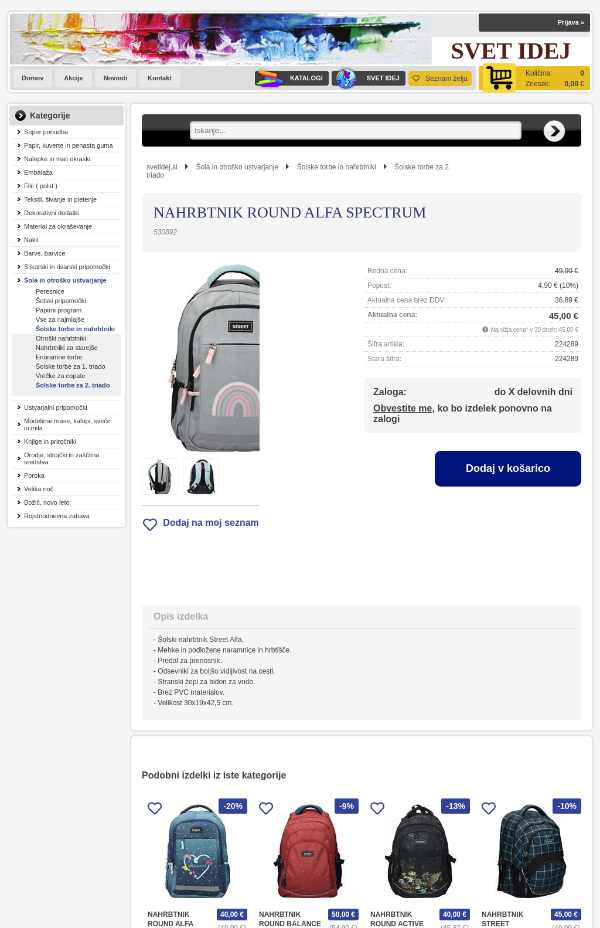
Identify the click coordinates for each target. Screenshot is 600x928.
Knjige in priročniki (50, 441)
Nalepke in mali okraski (57, 158)
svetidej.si (162, 167)
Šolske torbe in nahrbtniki (75, 328)
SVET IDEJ (366, 78)
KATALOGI (289, 78)
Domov (32, 77)
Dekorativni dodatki (51, 212)
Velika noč (38, 488)
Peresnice (50, 291)
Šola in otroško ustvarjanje (65, 280)
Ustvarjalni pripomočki (55, 407)
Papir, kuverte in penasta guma (68, 145)
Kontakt (160, 77)
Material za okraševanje (58, 226)
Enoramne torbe (59, 357)
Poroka (34, 475)
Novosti (115, 77)
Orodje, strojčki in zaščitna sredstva (61, 458)
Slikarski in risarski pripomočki (67, 266)
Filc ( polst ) (40, 185)
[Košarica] (534, 78)
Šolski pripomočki (61, 300)
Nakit (31, 239)
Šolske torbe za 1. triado (70, 366)
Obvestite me (402, 408)
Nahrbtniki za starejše (67, 347)
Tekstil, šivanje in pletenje (60, 199)
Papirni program (58, 310)
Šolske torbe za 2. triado (73, 385)
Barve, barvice (44, 253)
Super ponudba (46, 131)
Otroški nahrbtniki (61, 338)
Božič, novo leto (47, 502)
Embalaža (38, 172)
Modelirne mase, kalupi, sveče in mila (67, 424)
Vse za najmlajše (60, 319)
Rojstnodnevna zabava (57, 515)
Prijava (571, 22)
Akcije (73, 77)
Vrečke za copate (61, 375)
